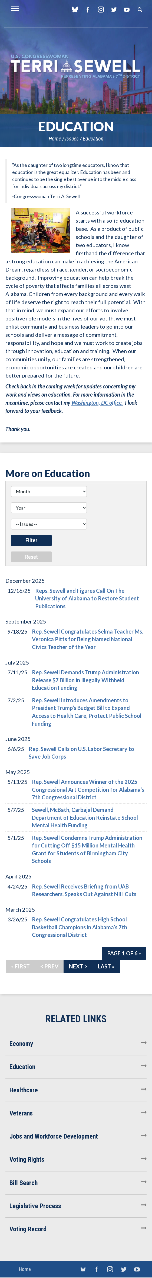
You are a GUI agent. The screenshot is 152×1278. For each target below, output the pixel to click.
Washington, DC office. (97, 402)
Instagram (100, 9)
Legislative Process (35, 1206)
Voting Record (28, 1229)
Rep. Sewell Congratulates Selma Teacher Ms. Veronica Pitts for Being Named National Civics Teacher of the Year (87, 639)
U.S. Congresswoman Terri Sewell (76, 66)
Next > (78, 966)
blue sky (74, 9)
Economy (21, 1044)
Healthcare (23, 1090)
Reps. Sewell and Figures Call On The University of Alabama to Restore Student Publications (87, 598)
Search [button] (140, 9)
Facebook (87, 9)
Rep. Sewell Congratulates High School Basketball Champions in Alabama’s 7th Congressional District (79, 927)
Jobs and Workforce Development (53, 1136)
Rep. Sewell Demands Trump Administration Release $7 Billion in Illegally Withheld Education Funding (85, 680)
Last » (106, 966)
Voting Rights (26, 1159)
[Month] (49, 491)
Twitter (113, 9)
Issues (72, 138)
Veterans (21, 1113)
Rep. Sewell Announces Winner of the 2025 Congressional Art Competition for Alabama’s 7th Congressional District (88, 789)
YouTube (126, 9)
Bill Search (23, 1183)
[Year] (49, 507)
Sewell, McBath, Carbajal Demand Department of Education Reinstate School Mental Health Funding (85, 817)
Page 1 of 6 (124, 953)
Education (93, 138)
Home (55, 138)
